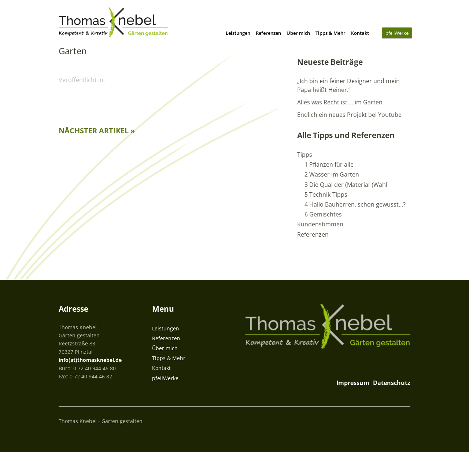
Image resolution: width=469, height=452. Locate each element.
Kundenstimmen (320, 224)
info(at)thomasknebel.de (90, 359)
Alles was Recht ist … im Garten (340, 102)
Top (402, 420)
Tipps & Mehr (330, 33)
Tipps (304, 155)
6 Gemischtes (323, 214)
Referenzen (268, 33)
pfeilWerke (397, 33)
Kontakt (360, 33)
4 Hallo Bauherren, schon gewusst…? (355, 204)
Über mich (298, 33)
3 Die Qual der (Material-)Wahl (345, 185)
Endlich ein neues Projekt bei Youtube (349, 115)
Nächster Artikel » (97, 131)
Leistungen (238, 33)
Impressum (352, 383)
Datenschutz (391, 383)
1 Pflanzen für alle (329, 164)
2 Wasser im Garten (331, 174)
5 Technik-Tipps (325, 194)
